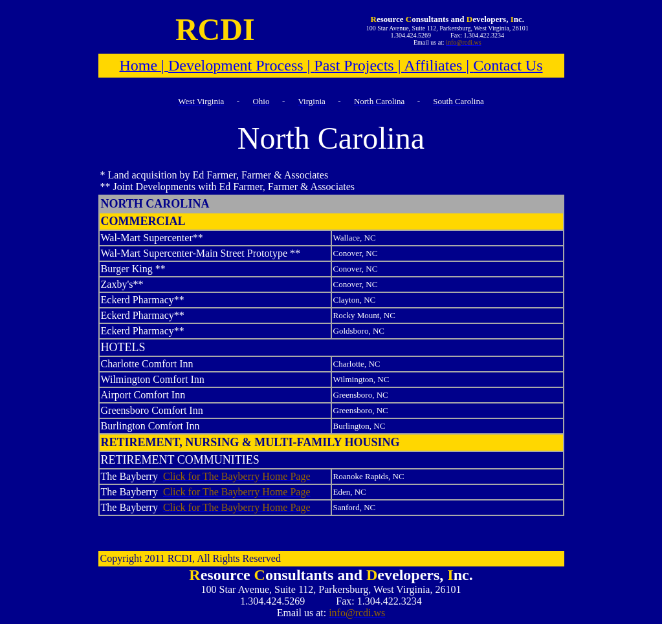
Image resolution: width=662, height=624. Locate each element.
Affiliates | (438, 65)
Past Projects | (359, 65)
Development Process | (241, 65)
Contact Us (507, 65)
